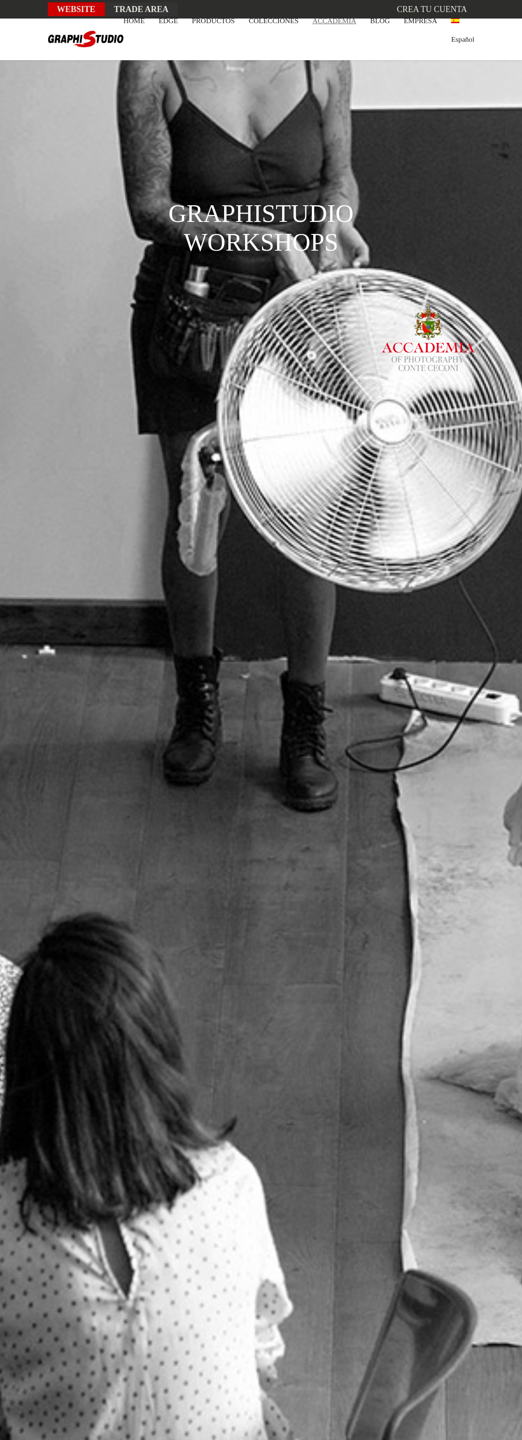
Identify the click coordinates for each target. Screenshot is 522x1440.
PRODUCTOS (213, 21)
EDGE (168, 21)
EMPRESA (420, 21)
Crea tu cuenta (432, 9)
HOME (134, 21)
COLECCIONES (273, 21)
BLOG (380, 21)
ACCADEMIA (334, 21)
